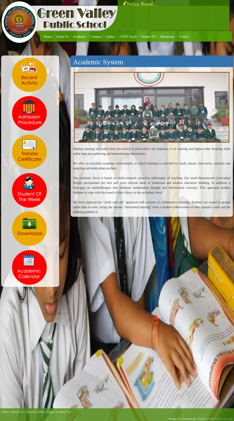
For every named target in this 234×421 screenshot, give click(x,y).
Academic (79, 36)
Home (48, 36)
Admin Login (45, 412)
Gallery (110, 36)
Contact (184, 36)
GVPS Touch (128, 36)
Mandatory (167, 36)
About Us (62, 36)
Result (30, 412)
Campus (96, 36)
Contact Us (63, 412)
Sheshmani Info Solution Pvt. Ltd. (215, 418)
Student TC (148, 36)
